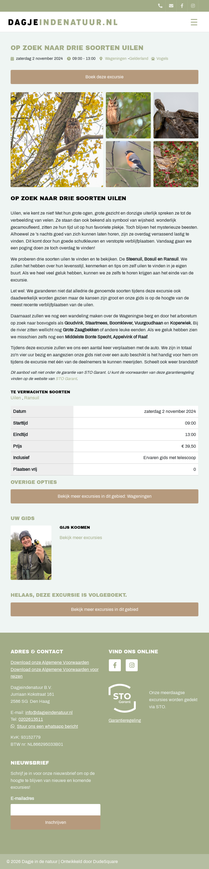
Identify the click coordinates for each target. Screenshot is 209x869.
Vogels (162, 59)
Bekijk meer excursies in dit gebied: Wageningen (105, 496)
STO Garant (66, 378)
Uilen (16, 397)
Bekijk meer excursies (81, 537)
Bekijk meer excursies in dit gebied (104, 609)
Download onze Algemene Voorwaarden (50, 662)
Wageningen (116, 59)
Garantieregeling (125, 720)
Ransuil (31, 397)
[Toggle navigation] (194, 22)
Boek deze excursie (104, 77)
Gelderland (138, 59)
